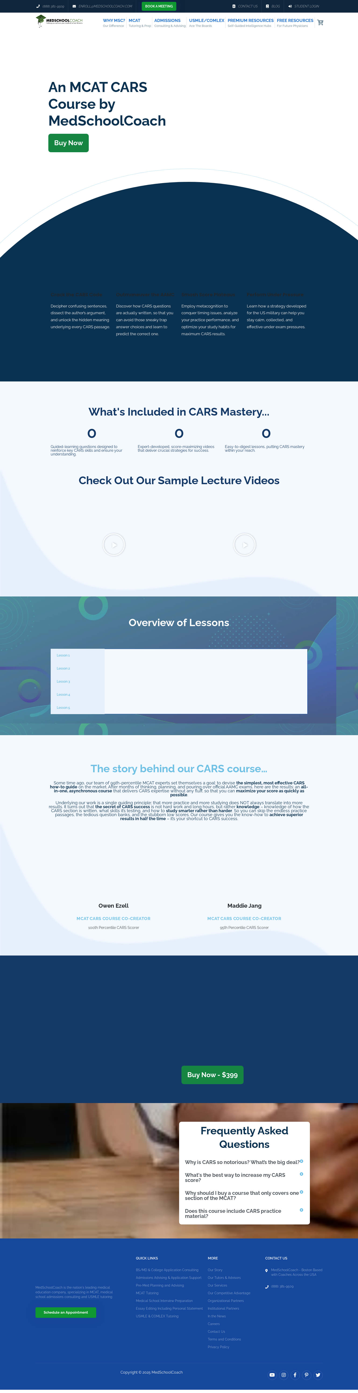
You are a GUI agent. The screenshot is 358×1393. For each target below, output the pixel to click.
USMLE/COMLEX (206, 23)
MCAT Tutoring (147, 1296)
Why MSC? (114, 23)
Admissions (170, 23)
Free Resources (295, 23)
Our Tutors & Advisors (224, 1281)
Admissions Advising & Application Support (169, 1281)
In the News (217, 1319)
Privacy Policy (218, 1350)
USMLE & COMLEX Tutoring (157, 1319)
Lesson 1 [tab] (63, 658)
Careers (214, 1327)
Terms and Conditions (224, 1342)
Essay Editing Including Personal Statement (169, 1312)
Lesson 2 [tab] (63, 672)
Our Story (215, 1273)
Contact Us (216, 1335)
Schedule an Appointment (66, 1316)
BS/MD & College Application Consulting (167, 1273)
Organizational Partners (226, 1304)
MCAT (140, 23)
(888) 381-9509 (282, 1289)
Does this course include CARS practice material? (233, 1216)
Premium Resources (251, 23)
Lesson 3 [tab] (63, 685)
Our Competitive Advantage (229, 1296)
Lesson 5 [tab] (63, 711)
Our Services (217, 1289)
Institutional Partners (223, 1312)
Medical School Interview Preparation (164, 1304)
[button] (113, 548)
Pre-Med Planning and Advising (160, 1289)
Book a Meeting (159, 6)
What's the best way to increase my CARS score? (235, 1180)
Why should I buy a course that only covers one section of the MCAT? (242, 1198)
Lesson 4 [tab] (63, 698)
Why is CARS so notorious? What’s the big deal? (242, 1165)
